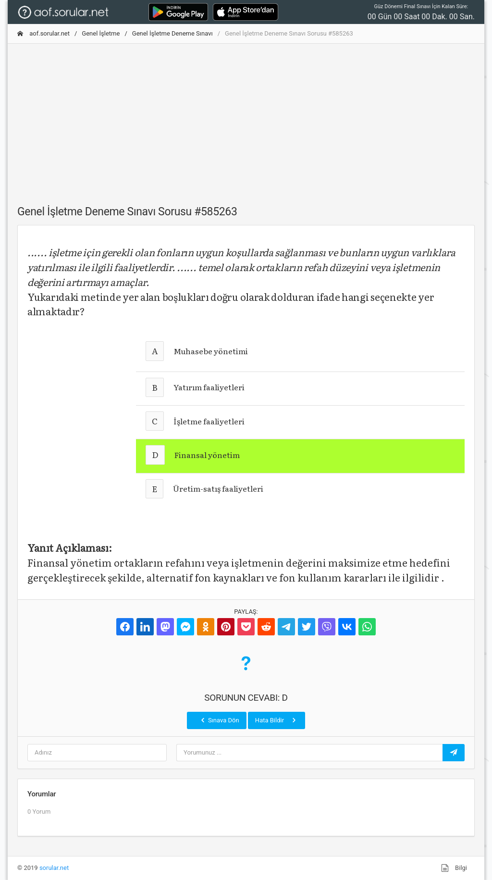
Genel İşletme (101, 33)
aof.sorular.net (43, 33)
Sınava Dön (219, 720)
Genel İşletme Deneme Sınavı (172, 33)
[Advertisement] (246, 118)
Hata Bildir (276, 720)
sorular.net (54, 867)
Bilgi (454, 868)
